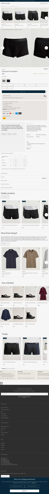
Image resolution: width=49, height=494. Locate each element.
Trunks (20, 29)
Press (2, 411)
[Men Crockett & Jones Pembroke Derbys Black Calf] (31, 293)
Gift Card (2, 434)
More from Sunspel (9, 233)
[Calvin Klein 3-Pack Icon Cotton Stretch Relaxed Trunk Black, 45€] (7, 17)
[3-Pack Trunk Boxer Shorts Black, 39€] (12, 351)
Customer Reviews (4, 432)
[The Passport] (1, 384)
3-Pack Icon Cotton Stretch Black (18, 25)
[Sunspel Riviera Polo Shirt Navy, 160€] (11, 262)
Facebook (2, 445)
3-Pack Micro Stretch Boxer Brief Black (32, 25)
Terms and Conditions (5, 409)
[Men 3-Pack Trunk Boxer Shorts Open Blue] (32, 348)
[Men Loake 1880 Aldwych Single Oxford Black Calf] (18, 314)
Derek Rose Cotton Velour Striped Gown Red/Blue (42, 302)
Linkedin (2, 449)
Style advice (4, 476)
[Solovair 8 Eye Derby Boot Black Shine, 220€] (31, 317)
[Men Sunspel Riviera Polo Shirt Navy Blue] (11, 258)
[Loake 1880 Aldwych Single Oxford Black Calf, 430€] (18, 317)
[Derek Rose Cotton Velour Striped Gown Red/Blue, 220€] (43, 296)
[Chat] (3, 384)
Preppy (14, 134)
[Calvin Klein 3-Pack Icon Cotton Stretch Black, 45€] (20, 17)
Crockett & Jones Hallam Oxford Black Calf (5, 302)
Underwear (16, 29)
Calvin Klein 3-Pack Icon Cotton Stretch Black (30, 225)
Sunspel (3, 69)
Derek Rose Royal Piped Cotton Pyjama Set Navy (4, 324)
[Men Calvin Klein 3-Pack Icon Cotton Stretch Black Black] (20, 15)
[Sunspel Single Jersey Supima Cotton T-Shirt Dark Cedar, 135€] (31, 262)
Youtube (2, 447)
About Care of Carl (4, 407)
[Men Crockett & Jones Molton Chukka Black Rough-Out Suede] (18, 293)
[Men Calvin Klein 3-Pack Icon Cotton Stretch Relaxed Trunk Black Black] (7, 15)
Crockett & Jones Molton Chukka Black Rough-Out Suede (17, 302)
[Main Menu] (47, 3)
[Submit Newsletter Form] (46, 394)
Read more (34, 482)
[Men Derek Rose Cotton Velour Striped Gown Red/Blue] (43, 293)
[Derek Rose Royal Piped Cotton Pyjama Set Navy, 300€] (6, 317)
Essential (4, 134)
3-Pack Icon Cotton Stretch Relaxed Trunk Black (7, 25)
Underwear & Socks (9, 29)
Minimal (9, 134)
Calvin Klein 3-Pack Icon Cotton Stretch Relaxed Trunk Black (9, 225)
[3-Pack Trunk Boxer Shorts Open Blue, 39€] (32, 351)
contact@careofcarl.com (8, 463)
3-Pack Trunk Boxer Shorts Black (9, 362)
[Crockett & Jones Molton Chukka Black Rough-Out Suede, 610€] (18, 296)
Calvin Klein (4, 24)
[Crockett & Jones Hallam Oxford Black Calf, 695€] (6, 296)
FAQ (1, 430)
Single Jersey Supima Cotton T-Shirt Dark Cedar (29, 273)
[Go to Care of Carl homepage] (5, 3)
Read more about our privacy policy (24, 397)
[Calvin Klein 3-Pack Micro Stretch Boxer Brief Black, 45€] (33, 17)
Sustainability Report (5, 417)
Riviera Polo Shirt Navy (6, 273)
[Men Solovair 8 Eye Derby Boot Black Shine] (31, 314)
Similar (8, 193)
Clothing (3, 29)
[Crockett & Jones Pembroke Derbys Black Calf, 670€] (31, 296)
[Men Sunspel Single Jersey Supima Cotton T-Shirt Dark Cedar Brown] (31, 258)
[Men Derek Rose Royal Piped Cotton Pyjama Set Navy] (6, 314)
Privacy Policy (3, 413)
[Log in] (40, 3)
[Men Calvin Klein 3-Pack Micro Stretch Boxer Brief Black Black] (33, 15)
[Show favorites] (42, 3)
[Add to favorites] (19, 201)
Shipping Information (5, 426)
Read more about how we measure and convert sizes (13, 168)
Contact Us (3, 428)
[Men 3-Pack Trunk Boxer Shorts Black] (12, 348)
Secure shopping (4, 415)
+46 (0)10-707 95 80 (6, 462)
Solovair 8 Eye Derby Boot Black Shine (30, 324)
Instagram (3, 443)
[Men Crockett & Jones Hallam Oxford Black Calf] (6, 293)
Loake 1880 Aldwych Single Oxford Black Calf (18, 324)
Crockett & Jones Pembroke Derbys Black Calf (30, 302)
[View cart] (45, 3)
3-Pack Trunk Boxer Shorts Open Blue (30, 362)
